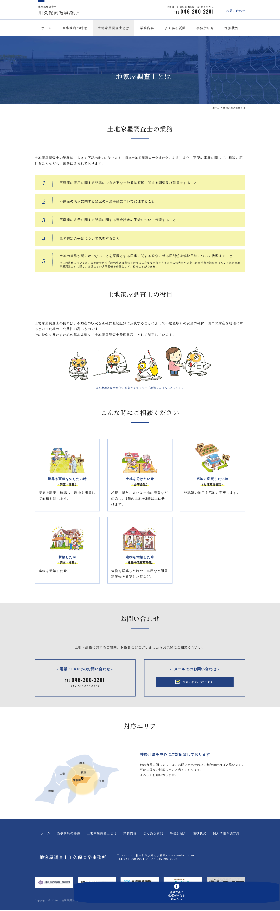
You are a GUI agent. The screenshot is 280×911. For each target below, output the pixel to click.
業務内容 (147, 29)
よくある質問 (175, 29)
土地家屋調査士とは (113, 29)
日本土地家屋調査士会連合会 (148, 158)
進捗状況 (231, 29)
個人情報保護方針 (226, 834)
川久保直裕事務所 (62, 10)
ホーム (46, 29)
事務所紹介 (205, 29)
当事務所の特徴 (74, 29)
